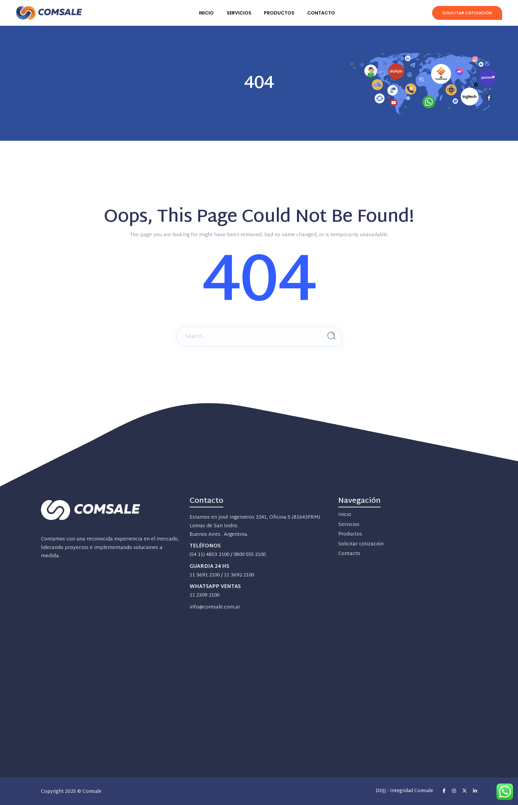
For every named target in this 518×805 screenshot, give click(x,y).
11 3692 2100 (239, 575)
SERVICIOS (239, 13)
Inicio (344, 514)
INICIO (206, 13)
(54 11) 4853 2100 (209, 554)
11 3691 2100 (205, 575)
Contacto (349, 553)
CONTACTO (321, 13)
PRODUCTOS (279, 13)
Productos (350, 534)
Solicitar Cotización (467, 13)
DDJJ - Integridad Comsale (404, 791)
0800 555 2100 (250, 554)
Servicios (348, 524)
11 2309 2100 (204, 595)
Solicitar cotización (361, 544)
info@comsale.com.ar (215, 607)
